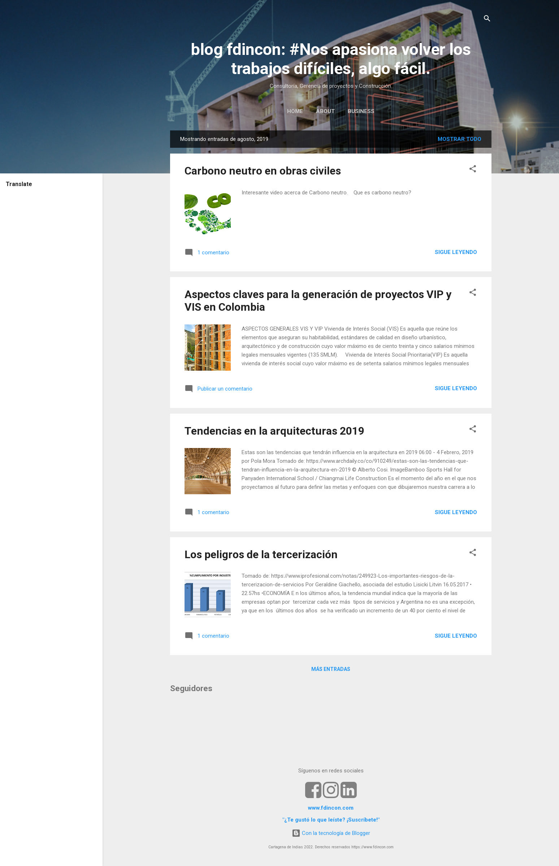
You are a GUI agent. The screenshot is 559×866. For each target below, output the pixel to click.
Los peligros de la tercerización (261, 554)
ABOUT (325, 111)
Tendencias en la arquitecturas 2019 (274, 431)
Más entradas (330, 669)
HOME (295, 111)
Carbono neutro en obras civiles (263, 170)
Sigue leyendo (456, 252)
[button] (472, 170)
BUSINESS (361, 111)
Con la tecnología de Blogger (331, 833)
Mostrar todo (459, 139)
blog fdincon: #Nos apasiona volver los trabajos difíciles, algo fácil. (331, 59)
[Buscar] (487, 20)
